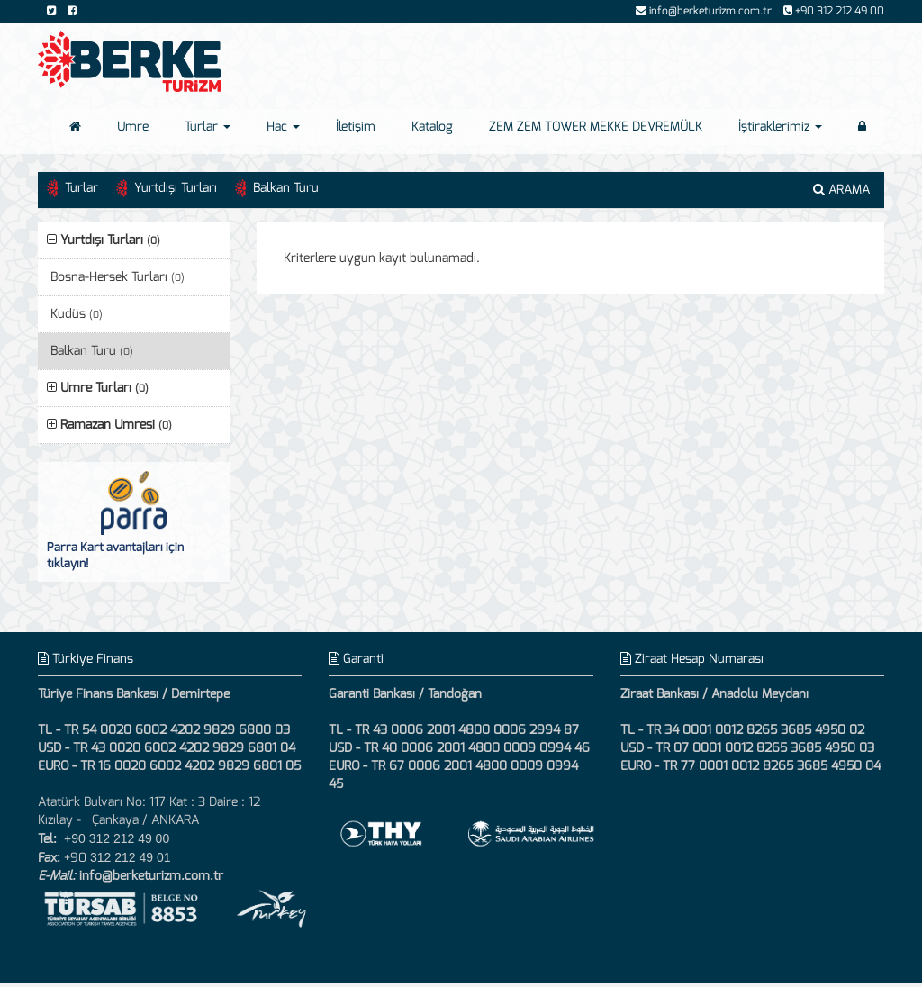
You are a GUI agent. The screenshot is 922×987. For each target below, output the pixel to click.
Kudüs (76, 313)
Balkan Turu (286, 187)
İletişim (355, 126)
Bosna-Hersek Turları (117, 276)
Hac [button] (283, 126)
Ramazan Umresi (109, 424)
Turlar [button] (207, 126)
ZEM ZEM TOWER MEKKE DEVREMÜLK (595, 126)
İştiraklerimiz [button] (780, 126)
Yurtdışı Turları (175, 187)
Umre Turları (98, 387)
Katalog (432, 126)
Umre (133, 126)
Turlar (81, 187)
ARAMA (841, 189)
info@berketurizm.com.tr (151, 875)
